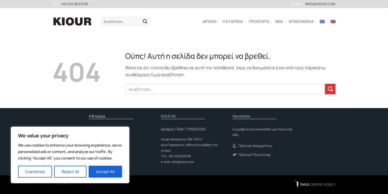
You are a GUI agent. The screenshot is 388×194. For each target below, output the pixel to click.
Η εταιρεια (233, 21)
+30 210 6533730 (74, 4)
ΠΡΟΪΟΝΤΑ (259, 21)
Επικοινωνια (301, 21)
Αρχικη (210, 21)
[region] (70, 155)
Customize (35, 171)
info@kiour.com (320, 4)
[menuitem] (322, 21)
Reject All (70, 171)
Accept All (105, 171)
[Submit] (144, 21)
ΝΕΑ (279, 21)
